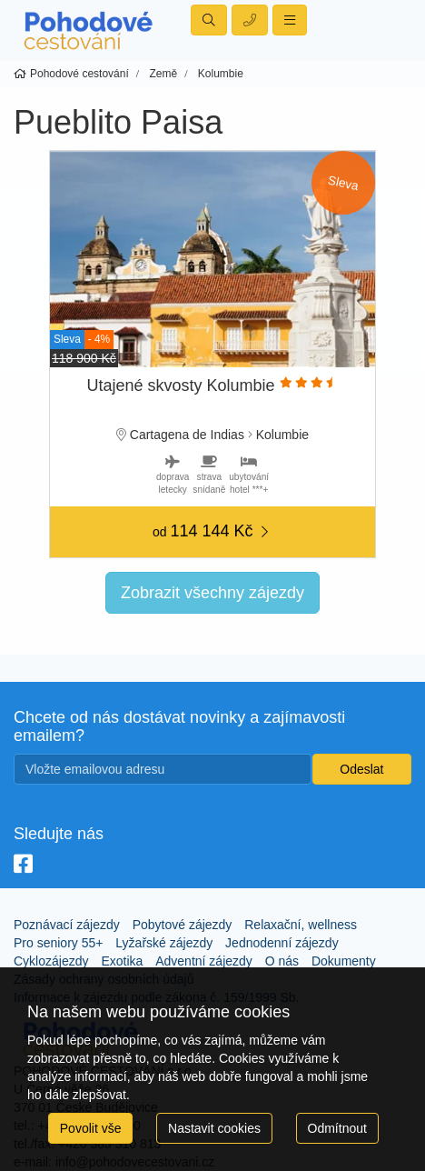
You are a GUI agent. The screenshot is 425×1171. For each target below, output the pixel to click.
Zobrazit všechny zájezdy (212, 593)
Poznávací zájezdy (67, 924)
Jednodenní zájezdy (282, 943)
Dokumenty (343, 961)
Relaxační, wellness (300, 924)
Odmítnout (337, 1128)
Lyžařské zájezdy (163, 943)
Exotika (122, 961)
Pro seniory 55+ (58, 943)
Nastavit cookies (214, 1128)
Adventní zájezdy (203, 961)
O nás (282, 961)
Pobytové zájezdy (182, 924)
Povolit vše (91, 1128)
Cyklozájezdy (51, 961)
